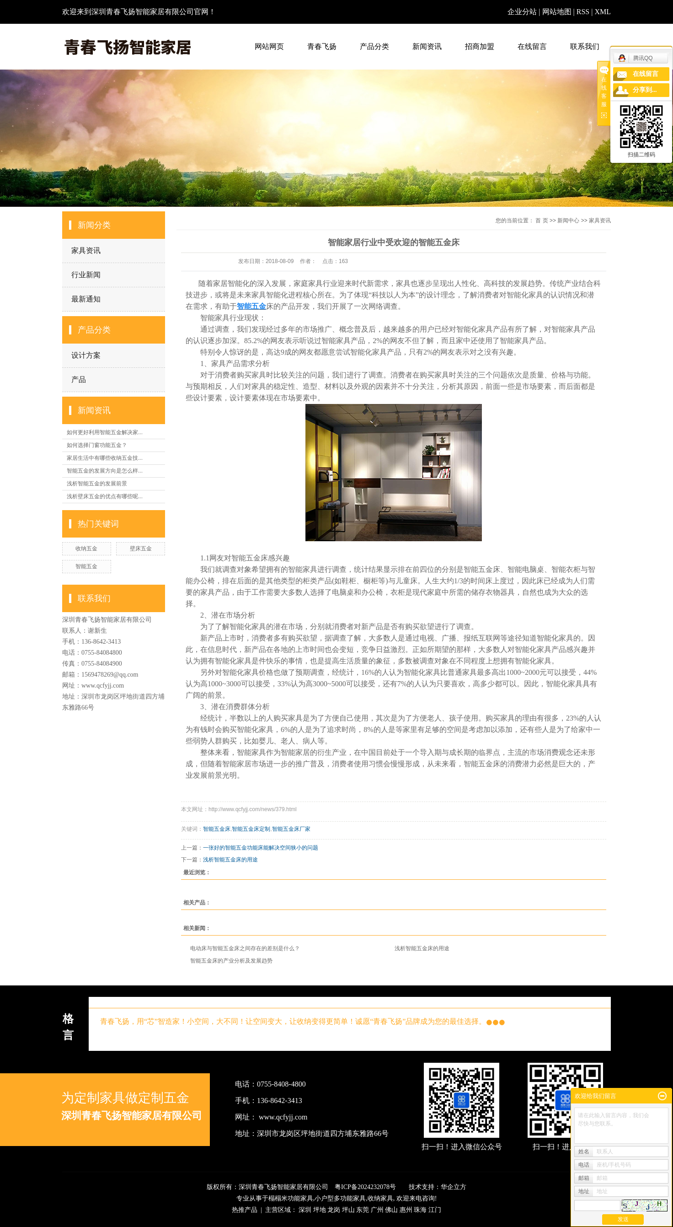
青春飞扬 (321, 46)
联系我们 (584, 46)
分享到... (645, 89)
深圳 (305, 1209)
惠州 (406, 1209)
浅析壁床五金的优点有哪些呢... (105, 496)
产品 (78, 379)
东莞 (362, 1209)
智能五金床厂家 (291, 829)
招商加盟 (479, 46)
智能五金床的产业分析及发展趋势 (231, 961)
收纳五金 (86, 548)
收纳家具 (380, 1198)
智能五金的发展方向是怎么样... (105, 471)
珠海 (420, 1209)
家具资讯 (86, 250)
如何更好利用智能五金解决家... (105, 432)
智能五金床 (216, 829)
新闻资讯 (427, 46)
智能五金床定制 (251, 829)
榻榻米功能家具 (290, 1198)
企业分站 (522, 12)
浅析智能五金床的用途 (230, 859)
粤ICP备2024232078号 (365, 1187)
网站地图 (557, 12)
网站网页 (269, 46)
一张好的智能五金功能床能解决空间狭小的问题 (260, 848)
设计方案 (86, 355)
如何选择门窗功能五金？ (97, 445)
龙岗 (333, 1209)
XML (602, 12)
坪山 (348, 1209)
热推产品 (244, 1209)
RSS (583, 12)
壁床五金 (141, 548)
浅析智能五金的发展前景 (97, 483)
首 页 (541, 220)
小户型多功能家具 (340, 1198)
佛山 (391, 1209)
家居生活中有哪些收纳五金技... (105, 458)
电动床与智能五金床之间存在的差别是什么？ (245, 948)
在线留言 (532, 46)
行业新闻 (86, 275)
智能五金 (86, 566)
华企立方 (453, 1187)
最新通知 (86, 299)
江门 (434, 1209)
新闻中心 (568, 220)
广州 (377, 1209)
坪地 (319, 1209)
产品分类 (374, 46)
